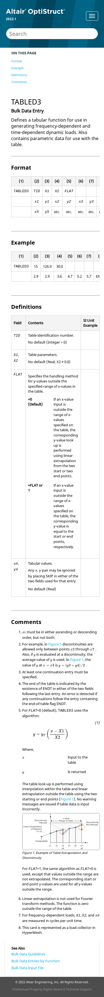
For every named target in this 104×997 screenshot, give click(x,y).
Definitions (19, 75)
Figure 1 (55, 644)
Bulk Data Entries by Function (35, 960)
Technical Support (79, 989)
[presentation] (24, 632)
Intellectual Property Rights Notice (37, 989)
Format (16, 61)
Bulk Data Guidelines (28, 954)
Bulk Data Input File (27, 967)
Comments (19, 82)
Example (17, 68)
